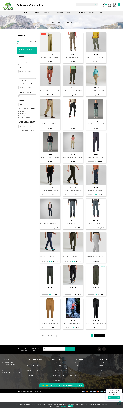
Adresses (101, 387)
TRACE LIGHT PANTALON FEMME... (96, 304)
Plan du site (78, 377)
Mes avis (101, 393)
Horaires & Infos (31, 377)
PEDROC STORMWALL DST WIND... (50, 304)
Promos (92, 13)
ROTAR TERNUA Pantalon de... (73, 338)
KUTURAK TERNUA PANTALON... (96, 171)
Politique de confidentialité (34, 390)
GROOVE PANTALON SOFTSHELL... (50, 271)
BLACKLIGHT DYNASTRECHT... (73, 238)
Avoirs (100, 385)
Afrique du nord (25, 101)
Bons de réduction (104, 390)
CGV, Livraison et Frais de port (35, 385)
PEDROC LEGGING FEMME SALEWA (96, 271)
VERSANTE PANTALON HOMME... (50, 138)
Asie (22, 99)
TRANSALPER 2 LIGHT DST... (73, 72)
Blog (100, 13)
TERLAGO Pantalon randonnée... (96, 138)
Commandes (102, 382)
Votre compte (104, 374)
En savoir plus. (63, 406)
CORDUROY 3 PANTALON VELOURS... (51, 205)
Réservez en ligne (114, 397)
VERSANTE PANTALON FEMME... (95, 105)
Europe (23, 97)
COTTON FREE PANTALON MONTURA (51, 338)
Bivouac (70, 13)
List (43, 42)
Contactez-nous (55, 395)
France (22, 95)
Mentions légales (31, 387)
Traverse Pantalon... (73, 138)
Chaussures (35, 13)
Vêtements (47, 13)
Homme (23, 46)
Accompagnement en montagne (60, 380)
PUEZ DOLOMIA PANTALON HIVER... (96, 205)
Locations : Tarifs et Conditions (59, 377)
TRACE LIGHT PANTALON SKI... (73, 304)
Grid (41, 42)
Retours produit (103, 380)
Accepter (70, 406)
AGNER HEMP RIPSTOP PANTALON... (74, 171)
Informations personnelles (106, 377)
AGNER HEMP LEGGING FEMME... (73, 105)
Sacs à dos (59, 13)
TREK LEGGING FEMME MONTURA (96, 338)
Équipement (80, 13)
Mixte (22, 48)
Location (24, 13)
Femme (23, 44)
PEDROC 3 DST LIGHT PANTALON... (96, 72)
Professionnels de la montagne (59, 382)
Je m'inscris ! (70, 363)
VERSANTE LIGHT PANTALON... (50, 72)
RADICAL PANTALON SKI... (96, 238)
